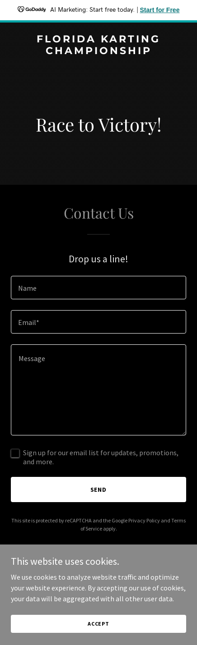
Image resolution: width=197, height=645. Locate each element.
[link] (98, 51)
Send (98, 489)
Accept (98, 623)
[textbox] (98, 287)
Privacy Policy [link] (144, 520)
